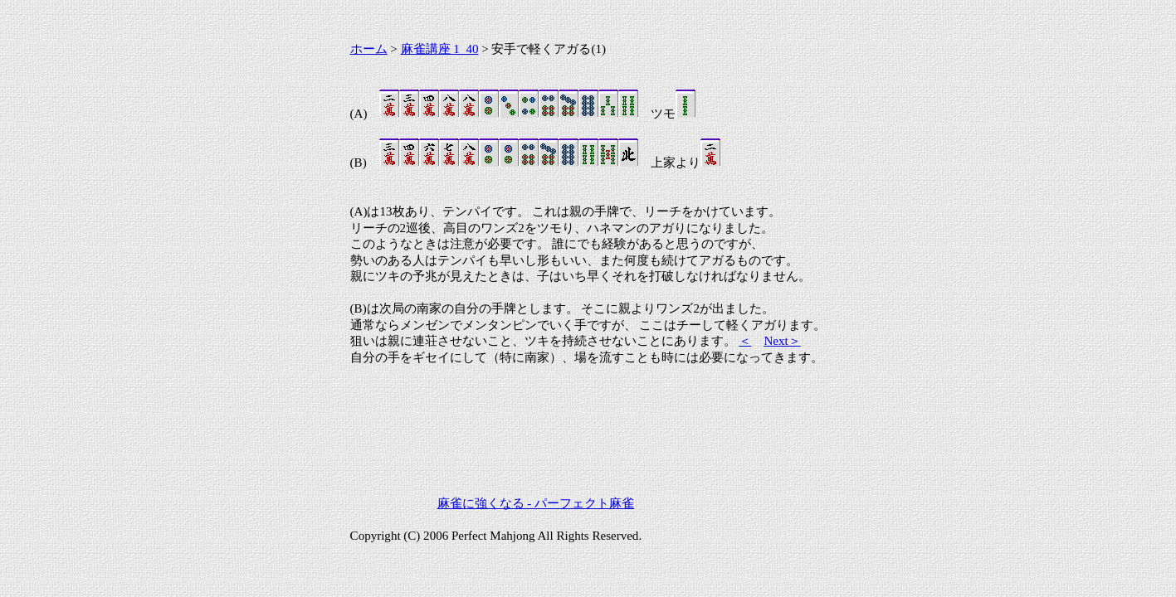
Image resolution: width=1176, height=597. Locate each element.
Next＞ (782, 340)
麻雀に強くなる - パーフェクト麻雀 (536, 503)
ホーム (369, 49)
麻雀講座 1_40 (440, 49)
